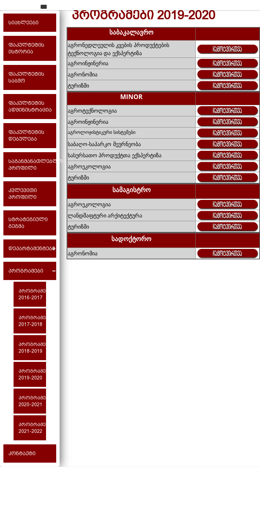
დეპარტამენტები (31, 249)
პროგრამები (25, 271)
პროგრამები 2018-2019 (32, 348)
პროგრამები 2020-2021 (32, 401)
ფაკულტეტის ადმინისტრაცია (30, 106)
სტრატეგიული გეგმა (28, 222)
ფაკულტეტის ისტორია (26, 48)
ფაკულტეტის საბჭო (26, 77)
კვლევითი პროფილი (22, 193)
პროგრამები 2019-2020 (32, 374)
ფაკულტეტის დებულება (26, 135)
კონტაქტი (22, 453)
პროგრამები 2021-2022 (32, 428)
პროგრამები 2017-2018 (32, 321)
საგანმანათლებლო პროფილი (32, 164)
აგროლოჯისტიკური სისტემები (101, 132)
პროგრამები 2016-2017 (32, 294)
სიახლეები (23, 23)
